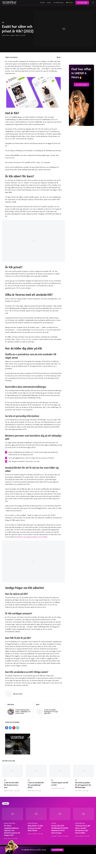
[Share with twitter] (10, 727)
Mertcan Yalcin (6, 35)
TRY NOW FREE (57, 850)
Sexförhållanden (33, 823)
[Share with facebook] (6, 727)
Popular (5, 803)
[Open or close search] (93, 2)
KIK (3, 22)
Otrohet (53, 823)
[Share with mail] (17, 727)
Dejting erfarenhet (9, 823)
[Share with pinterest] (13, 727)
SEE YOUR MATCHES (81, 85)
